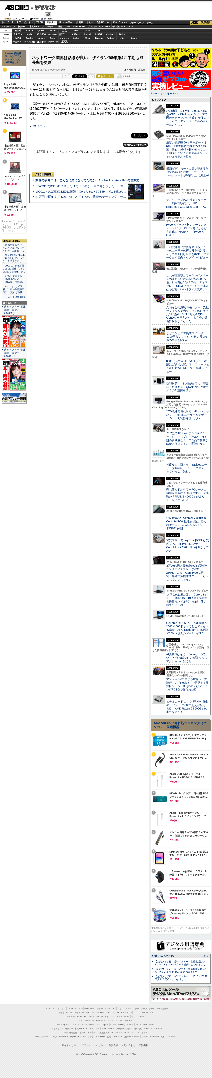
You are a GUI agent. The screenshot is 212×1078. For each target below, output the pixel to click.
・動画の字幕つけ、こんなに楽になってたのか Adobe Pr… (14, 248)
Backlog (99, 38)
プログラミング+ (95, 26)
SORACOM (94, 1024)
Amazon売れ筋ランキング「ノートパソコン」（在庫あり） (13, 58)
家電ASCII (34, 26)
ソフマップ (53, 42)
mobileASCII (116, 1033)
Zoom (134, 38)
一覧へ (204, 956)
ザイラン (39, 126)
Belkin (122, 34)
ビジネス (28, 22)
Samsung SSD (63, 1024)
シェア (67, 75)
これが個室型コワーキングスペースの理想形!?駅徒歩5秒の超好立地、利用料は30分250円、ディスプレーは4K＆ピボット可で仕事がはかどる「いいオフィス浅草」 (187, 282)
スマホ (124, 22)
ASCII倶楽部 (201, 23)
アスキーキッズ (8, 26)
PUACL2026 (127, 26)
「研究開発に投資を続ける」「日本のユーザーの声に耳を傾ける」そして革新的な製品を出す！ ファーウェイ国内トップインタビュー (187, 252)
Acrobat (29, 38)
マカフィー (18, 42)
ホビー (90, 22)
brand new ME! (125, 1020)
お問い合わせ (128, 1045)
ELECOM (18, 34)
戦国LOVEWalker (168, 1037)
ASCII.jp (16, 7)
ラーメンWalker (42, 1037)
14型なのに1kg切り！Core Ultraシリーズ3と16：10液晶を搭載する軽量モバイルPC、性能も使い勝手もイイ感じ (187, 600)
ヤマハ (122, 38)
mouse (29, 30)
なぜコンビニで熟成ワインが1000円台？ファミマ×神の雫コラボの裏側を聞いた (187, 337)
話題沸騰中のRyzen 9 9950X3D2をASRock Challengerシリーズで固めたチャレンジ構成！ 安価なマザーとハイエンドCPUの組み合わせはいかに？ (187, 117)
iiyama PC (100, 1012)
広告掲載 (143, 1045)
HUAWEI (99, 34)
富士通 (18, 30)
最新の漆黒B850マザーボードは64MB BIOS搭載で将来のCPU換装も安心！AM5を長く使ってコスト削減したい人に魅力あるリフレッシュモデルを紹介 (187, 149)
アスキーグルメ (49, 26)
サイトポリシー (70, 1045)
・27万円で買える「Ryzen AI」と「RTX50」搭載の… (13, 279)
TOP (45, 1008)
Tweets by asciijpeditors (164, 93)
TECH (39, 22)
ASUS (87, 30)
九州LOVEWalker (132, 1037)
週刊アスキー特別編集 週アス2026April (14, 353)
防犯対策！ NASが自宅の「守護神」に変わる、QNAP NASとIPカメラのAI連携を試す (187, 387)
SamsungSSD (62, 34)
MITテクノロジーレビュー (135, 1033)
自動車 (79, 22)
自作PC (100, 22)
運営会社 (113, 1045)
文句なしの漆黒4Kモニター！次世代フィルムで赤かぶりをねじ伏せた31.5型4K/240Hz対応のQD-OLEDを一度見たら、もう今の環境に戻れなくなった (187, 314)
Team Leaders (107, 1029)
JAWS (18, 38)
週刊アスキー (64, 26)
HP (99, 30)
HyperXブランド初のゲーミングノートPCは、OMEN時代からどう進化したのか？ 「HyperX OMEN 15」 (186, 230)
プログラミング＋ (124, 1029)
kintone (41, 38)
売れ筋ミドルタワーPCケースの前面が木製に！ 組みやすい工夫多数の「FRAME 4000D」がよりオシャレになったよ (187, 495)
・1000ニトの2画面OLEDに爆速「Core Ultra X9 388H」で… (14, 268)
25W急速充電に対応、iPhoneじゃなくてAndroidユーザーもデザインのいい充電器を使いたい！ (187, 415)
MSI (76, 30)
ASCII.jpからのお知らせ (165, 956)
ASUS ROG (41, 34)
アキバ (116, 22)
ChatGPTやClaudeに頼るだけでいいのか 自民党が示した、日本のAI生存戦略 (88, 186)
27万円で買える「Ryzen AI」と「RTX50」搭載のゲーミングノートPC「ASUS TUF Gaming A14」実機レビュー (110, 196)
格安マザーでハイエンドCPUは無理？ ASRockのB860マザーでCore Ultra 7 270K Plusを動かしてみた (187, 545)
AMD (29, 34)
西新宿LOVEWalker (96, 1037)
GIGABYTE (52, 34)
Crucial (87, 34)
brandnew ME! (64, 42)
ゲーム (150, 22)
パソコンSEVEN (64, 30)
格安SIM (22, 26)
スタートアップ (137, 22)
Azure (53, 38)
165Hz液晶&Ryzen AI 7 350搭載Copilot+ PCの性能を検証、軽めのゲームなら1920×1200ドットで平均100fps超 (187, 523)
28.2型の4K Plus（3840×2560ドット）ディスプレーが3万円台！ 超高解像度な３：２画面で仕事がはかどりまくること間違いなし (187, 438)
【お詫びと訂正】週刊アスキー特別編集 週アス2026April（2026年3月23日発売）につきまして (180, 963)
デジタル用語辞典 (101, 1033)
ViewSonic (111, 34)
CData (87, 38)
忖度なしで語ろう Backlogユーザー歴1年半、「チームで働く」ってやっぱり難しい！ (186, 468)
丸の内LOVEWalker (150, 1037)
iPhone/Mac (66, 22)
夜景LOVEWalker (114, 1037)
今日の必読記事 (71, 1033)
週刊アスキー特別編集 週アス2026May (14, 310)
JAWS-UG (81, 1016)
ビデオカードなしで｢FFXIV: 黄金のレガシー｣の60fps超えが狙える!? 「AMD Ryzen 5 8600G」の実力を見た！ (187, 707)
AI (13, 22)
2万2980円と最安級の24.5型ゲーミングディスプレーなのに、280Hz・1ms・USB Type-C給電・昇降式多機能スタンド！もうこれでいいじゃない (187, 572)
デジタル (43, 7)
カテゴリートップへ (135, 145)
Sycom (52, 30)
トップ (5, 22)
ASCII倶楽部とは (17, 297)
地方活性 (116, 26)
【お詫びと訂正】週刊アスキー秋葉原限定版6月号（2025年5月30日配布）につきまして (180, 970)
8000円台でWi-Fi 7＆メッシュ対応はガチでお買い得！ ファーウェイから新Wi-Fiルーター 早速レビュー (187, 366)
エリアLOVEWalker (59, 1037)
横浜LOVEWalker (78, 1037)
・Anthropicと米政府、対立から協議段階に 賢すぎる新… (14, 289)
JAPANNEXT (41, 41)
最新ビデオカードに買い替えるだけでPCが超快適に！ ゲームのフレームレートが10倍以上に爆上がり (187, 174)
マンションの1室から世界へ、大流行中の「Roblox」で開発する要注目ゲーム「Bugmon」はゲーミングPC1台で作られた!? (187, 684)
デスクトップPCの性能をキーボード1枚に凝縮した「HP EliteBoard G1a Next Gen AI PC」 (187, 203)
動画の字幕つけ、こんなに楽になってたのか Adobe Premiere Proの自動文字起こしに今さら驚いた (103, 180)
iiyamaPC (41, 30)
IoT (19, 22)
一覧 (91, 76)
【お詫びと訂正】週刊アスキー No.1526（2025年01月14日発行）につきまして (181, 978)
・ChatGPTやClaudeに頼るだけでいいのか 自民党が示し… (14, 258)
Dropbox (76, 38)
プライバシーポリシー (94, 1045)
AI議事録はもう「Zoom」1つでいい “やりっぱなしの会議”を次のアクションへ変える (187, 658)
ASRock (76, 34)
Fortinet (110, 38)
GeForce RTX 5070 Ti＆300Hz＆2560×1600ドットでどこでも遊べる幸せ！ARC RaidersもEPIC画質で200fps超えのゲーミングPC (187, 628)
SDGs (107, 26)
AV (108, 22)
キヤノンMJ (29, 42)
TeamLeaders (78, 26)
